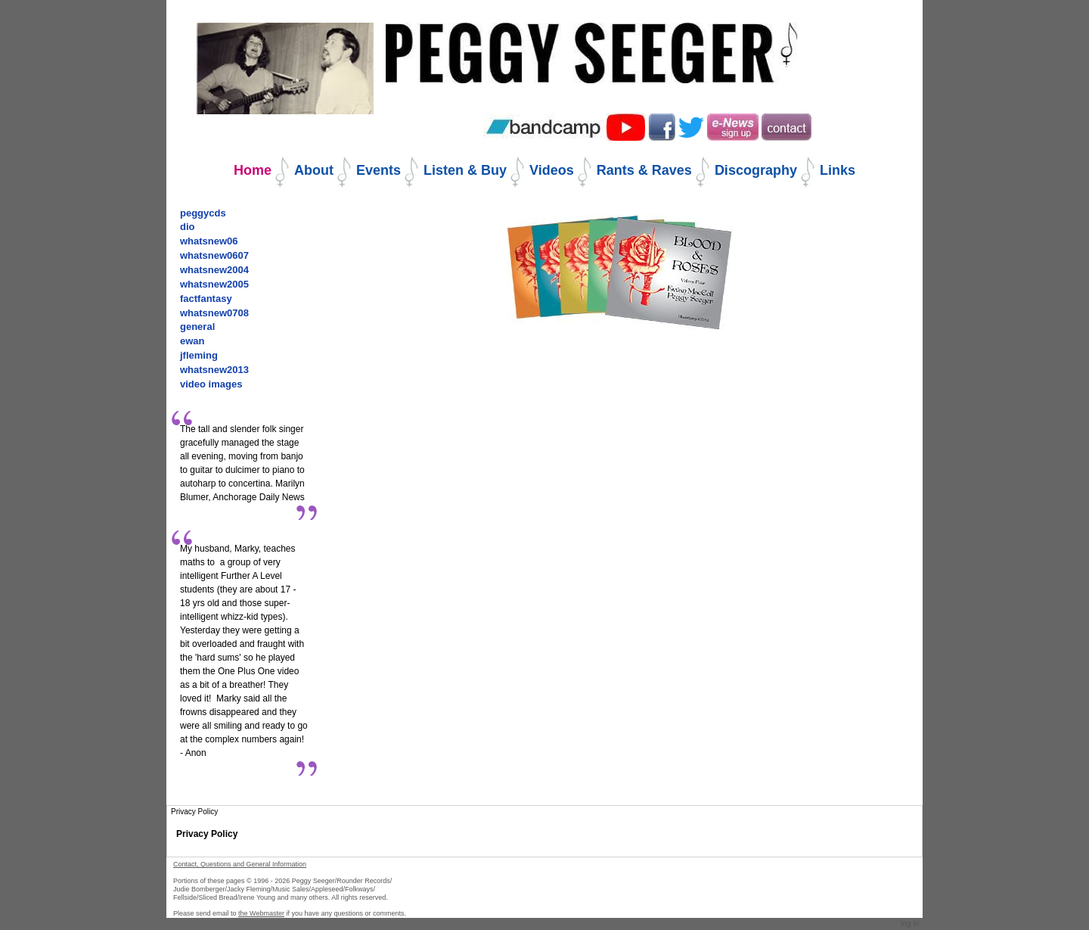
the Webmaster (261, 913)
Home (252, 170)
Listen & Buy (465, 170)
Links (837, 170)
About (314, 170)
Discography (756, 170)
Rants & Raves (644, 170)
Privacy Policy (206, 834)
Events (378, 170)
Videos (551, 170)
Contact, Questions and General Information (239, 864)
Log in (910, 923)
